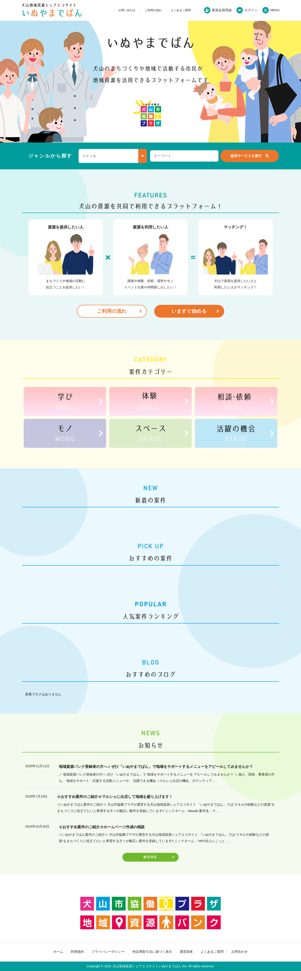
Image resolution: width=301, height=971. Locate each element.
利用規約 (77, 951)
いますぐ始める (189, 311)
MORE (150, 857)
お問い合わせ (126, 10)
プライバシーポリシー (108, 951)
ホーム (58, 951)
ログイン (251, 10)
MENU (275, 10)
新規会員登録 (222, 10)
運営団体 (186, 951)
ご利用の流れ (153, 10)
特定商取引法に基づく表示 (152, 951)
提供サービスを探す (246, 156)
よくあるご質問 (181, 10)
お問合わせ (239, 951)
